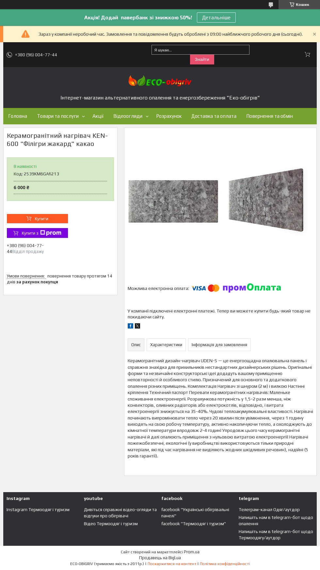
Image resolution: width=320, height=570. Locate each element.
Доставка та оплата (213, 116)
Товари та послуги (58, 116)
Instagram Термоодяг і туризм (38, 509)
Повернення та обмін (269, 116)
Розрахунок (169, 116)
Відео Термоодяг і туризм (111, 523)
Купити (41, 218)
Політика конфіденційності (225, 563)
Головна (17, 116)
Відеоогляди (127, 116)
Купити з (41, 233)
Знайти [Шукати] (202, 59)
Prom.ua (192, 551)
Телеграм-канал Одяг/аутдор (269, 509)
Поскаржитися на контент (172, 563)
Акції (98, 116)
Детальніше (216, 17)
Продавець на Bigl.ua (160, 557)
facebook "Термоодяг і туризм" (193, 523)
